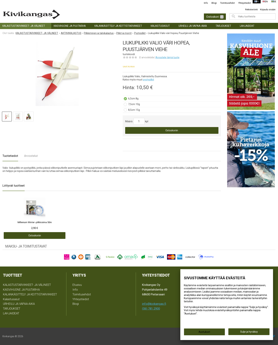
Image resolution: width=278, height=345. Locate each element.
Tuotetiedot (10, 156)
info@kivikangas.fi (154, 303)
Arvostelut (31, 156)
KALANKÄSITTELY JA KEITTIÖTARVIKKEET (118, 25)
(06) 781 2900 (151, 308)
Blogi (211, 3)
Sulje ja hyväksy (249, 332)
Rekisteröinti (251, 9)
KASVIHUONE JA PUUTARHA (70, 25)
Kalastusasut (160, 25)
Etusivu (77, 285)
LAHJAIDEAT (247, 25)
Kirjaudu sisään (268, 9)
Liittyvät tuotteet (13, 185)
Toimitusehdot (225, 3)
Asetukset (204, 333)
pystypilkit (148, 79)
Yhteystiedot (242, 3)
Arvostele (167, 57)
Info (204, 3)
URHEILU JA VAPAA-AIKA (193, 25)
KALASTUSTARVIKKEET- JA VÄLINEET (23, 25)
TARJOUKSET (223, 25)
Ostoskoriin (171, 130)
